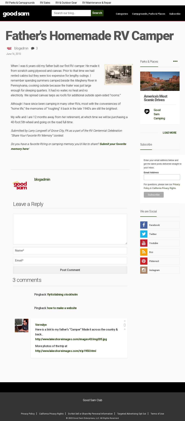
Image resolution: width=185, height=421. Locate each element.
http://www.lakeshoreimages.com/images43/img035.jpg (71, 339)
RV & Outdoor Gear (66, 2)
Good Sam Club (92, 400)
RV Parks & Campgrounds (20, 2)
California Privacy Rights (164, 188)
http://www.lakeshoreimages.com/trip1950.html (65, 351)
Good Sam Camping (159, 114)
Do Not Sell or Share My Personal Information (90, 414)
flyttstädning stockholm (62, 294)
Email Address (151, 172)
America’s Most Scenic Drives (155, 98)
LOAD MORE (170, 132)
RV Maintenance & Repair (96, 2)
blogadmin (21, 48)
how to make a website (62, 308)
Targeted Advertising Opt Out (131, 414)
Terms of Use (157, 414)
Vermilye (41, 325)
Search (97, 13)
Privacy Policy (28, 414)
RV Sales (45, 2)
